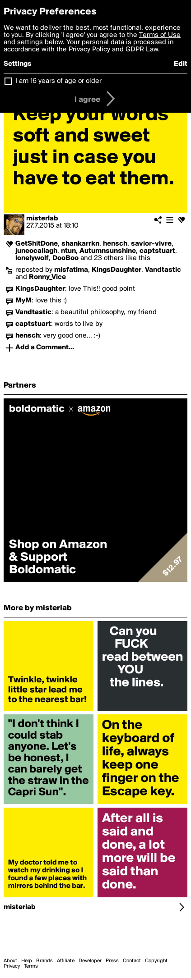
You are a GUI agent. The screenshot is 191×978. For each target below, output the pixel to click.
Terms (31, 966)
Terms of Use (160, 35)
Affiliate (66, 961)
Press (112, 961)
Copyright (156, 961)
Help (26, 961)
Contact (132, 961)
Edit (180, 64)
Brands (44, 961)
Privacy (12, 966)
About (10, 961)
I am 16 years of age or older (58, 81)
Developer (90, 961)
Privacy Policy (89, 49)
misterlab (42, 218)
